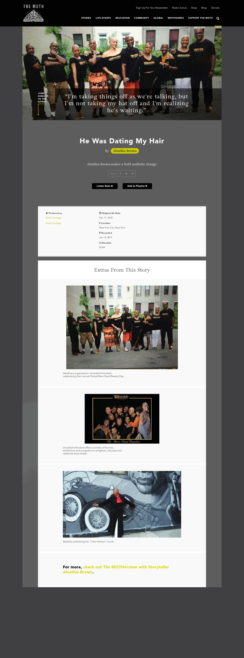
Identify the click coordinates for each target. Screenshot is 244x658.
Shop (194, 7)
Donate (215, 7)
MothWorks (176, 17)
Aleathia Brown (125, 151)
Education (122, 17)
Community (141, 17)
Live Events (103, 17)
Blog (204, 7)
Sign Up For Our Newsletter (152, 7)
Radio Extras (179, 7)
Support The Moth (200, 17)
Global (158, 17)
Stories (86, 17)
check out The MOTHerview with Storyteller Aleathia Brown (116, 569)
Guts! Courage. (53, 217)
